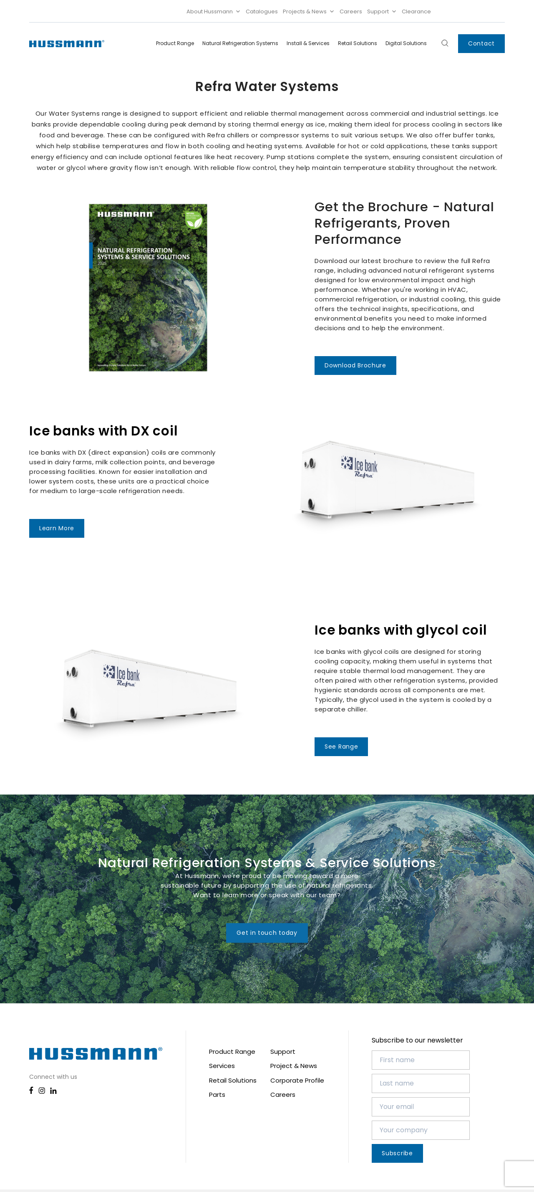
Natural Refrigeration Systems (240, 43)
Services (222, 1065)
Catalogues (262, 11)
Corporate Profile (297, 1080)
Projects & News (309, 12)
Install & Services (308, 43)
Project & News (293, 1065)
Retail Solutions (357, 43)
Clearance (416, 11)
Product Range (175, 43)
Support (382, 12)
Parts (217, 1094)
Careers (351, 11)
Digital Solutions (406, 43)
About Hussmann (213, 12)
